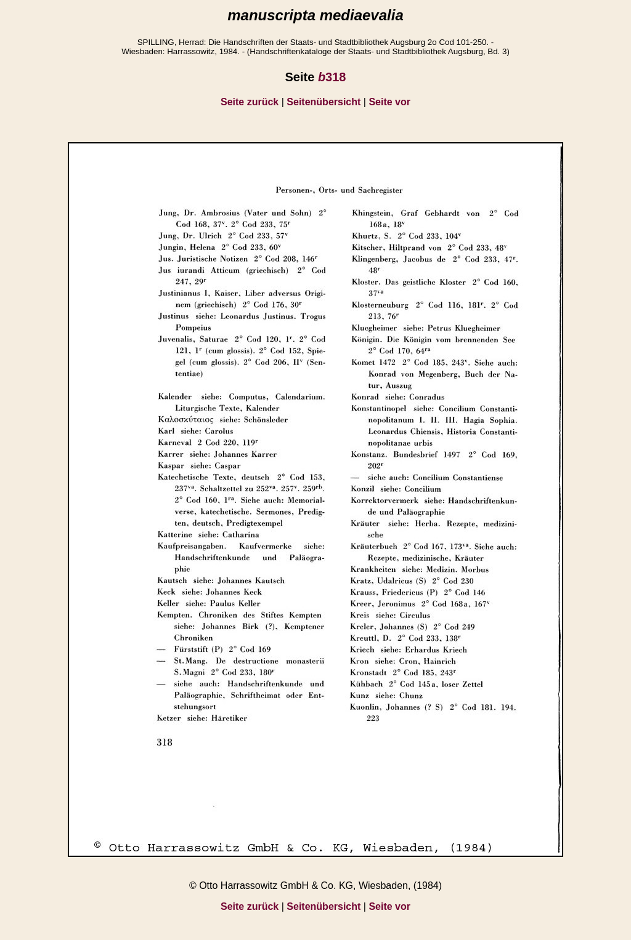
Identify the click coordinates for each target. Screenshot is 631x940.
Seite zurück (250, 102)
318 (332, 77)
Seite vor (389, 102)
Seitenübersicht (323, 102)
